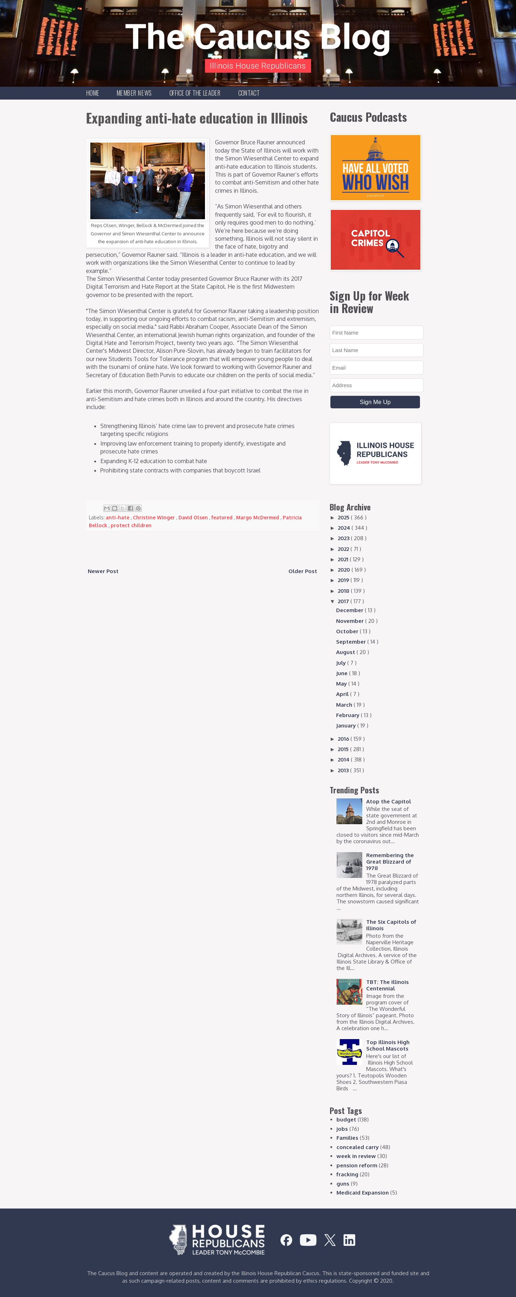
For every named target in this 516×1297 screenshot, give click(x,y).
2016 (344, 738)
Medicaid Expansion (362, 1192)
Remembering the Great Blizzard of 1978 (390, 861)
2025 (344, 517)
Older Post (302, 571)
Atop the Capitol (388, 801)
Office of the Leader (195, 93)
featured (222, 517)
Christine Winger (154, 517)
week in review (356, 1156)
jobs (342, 1128)
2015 (344, 749)
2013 (344, 770)
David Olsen (193, 517)
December (350, 610)
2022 (344, 549)
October (348, 631)
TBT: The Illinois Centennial (387, 985)
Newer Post (103, 571)
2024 (345, 527)
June (342, 673)
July (341, 662)
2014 (344, 759)
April (343, 694)
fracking (347, 1174)
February (348, 715)
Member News (134, 93)
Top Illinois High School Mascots (388, 1045)
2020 (345, 569)
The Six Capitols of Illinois (391, 925)
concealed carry (357, 1147)
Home (93, 93)
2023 (344, 538)
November (350, 621)
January (346, 725)
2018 (344, 590)
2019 (344, 580)
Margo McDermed (258, 517)
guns (342, 1183)
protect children (131, 525)
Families (347, 1137)
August (346, 652)
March (345, 704)
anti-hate (118, 517)
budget (346, 1119)
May (342, 683)
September (351, 641)
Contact (249, 93)
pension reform (356, 1165)
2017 (344, 601)
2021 (344, 559)
